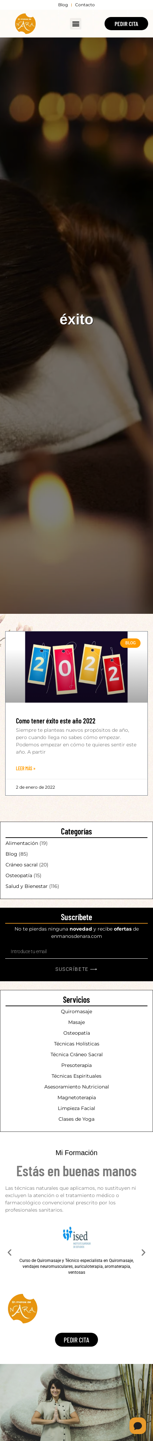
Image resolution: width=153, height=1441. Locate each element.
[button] (75, 23)
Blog (11, 854)
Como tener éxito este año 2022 (56, 721)
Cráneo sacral (22, 865)
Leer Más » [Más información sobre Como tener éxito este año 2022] (25, 768)
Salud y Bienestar (27, 886)
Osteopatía (19, 875)
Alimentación (22, 843)
